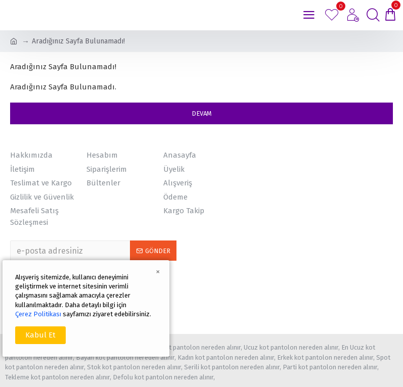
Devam (202, 113)
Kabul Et (40, 335)
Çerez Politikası (38, 314)
